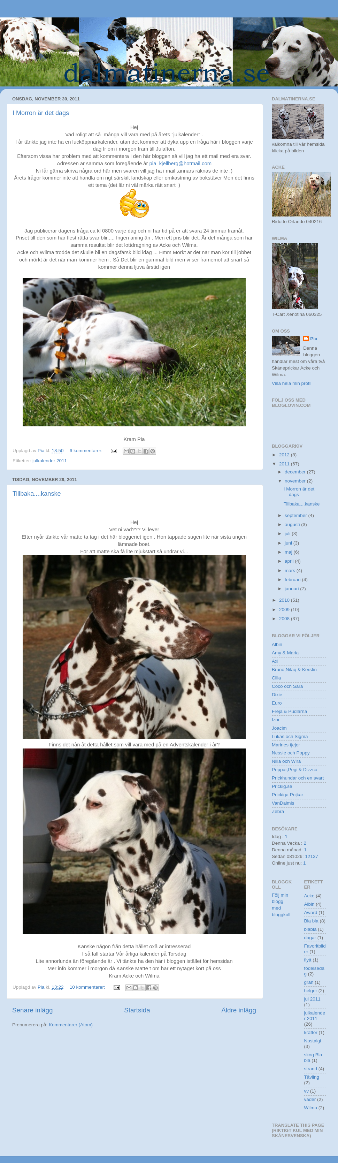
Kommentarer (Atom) (71, 1024)
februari (293, 579)
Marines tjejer (286, 744)
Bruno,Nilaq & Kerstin (294, 669)
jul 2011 (312, 999)
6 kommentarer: (87, 450)
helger (310, 990)
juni (289, 543)
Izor (276, 719)
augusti (293, 524)
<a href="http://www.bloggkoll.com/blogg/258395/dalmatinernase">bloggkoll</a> (303, 420)
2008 (285, 618)
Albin (277, 644)
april (290, 561)
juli (288, 533)
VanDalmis (283, 803)
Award (310, 912)
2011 (285, 463)
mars (291, 570)
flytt (308, 960)
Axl (275, 661)
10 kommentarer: (88, 987)
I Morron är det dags (41, 112)
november (296, 481)
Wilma (310, 1107)
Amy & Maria (285, 652)
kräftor (310, 1032)
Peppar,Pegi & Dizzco (294, 769)
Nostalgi (312, 1040)
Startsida (137, 1010)
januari (292, 588)
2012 (285, 454)
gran (309, 982)
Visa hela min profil (292, 383)
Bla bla (311, 920)
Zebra (278, 811)
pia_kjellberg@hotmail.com (180, 163)
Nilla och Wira (286, 761)
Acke (309, 895)
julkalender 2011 (49, 460)
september (296, 515)
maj (289, 552)
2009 (285, 609)
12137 (311, 856)
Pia (313, 338)
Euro (277, 703)
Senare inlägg (32, 1010)
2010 (285, 600)
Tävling (312, 1077)
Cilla (276, 678)
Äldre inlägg (238, 1010)
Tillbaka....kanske (37, 493)
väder (310, 1099)
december (296, 471)
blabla (310, 929)
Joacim (279, 728)
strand (310, 1068)
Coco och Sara (287, 686)
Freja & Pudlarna (289, 711)
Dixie (277, 694)
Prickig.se (282, 786)
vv (306, 1091)
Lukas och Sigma (290, 736)
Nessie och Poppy (291, 752)
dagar (310, 937)
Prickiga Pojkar (287, 794)
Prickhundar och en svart (298, 778)
